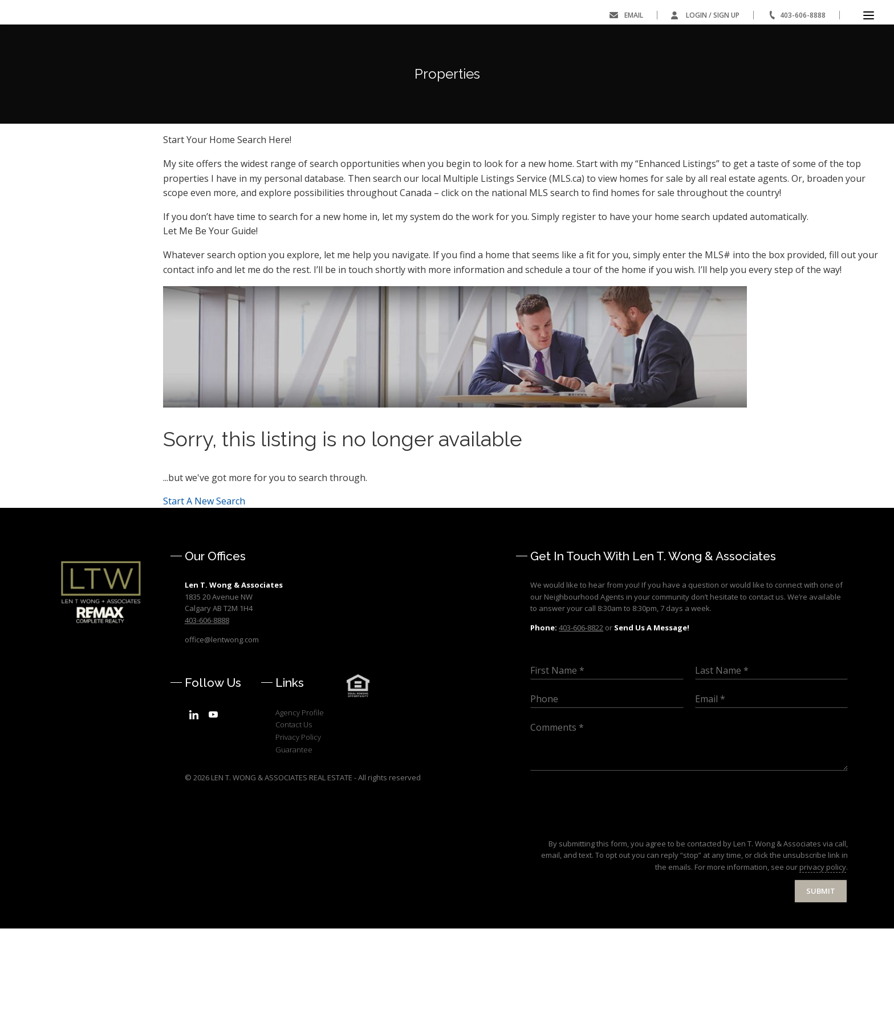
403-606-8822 (581, 709)
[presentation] (617, 906)
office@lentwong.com (222, 721)
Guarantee (293, 831)
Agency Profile (299, 794)
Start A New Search (204, 583)
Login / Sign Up (712, 15)
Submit (820, 973)
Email (633, 15)
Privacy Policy (298, 819)
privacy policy (822, 949)
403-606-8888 (803, 15)
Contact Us (293, 806)
